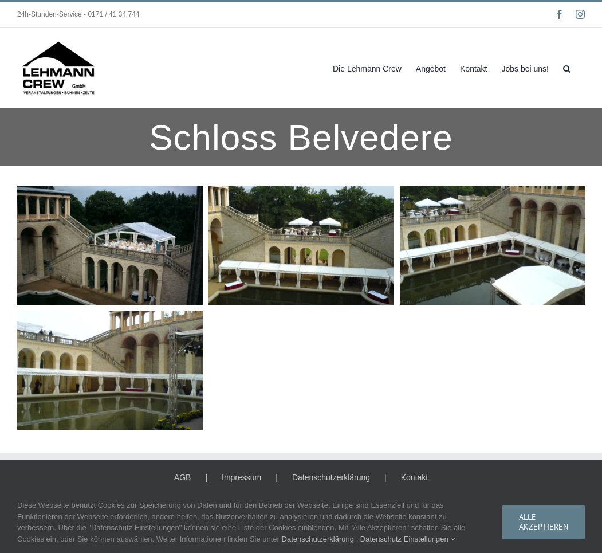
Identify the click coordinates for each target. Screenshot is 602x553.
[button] (566, 68)
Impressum (241, 477)
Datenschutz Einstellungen (407, 539)
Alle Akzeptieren (543, 522)
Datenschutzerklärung (331, 477)
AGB (182, 477)
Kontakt (414, 477)
